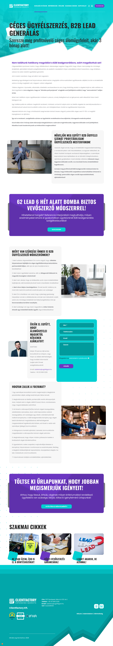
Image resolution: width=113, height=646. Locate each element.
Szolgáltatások (40, 6)
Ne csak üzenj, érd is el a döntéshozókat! (23, 560)
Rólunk (61, 6)
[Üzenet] (76, 349)
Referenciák (53, 6)
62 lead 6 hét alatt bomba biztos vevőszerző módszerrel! (56, 205)
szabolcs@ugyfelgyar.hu (43, 369)
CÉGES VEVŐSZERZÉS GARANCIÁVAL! (54, 560)
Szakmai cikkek (71, 6)
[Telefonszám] (76, 331)
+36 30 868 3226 (99, 6)
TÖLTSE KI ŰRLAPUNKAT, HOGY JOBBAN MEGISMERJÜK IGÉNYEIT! (56, 484)
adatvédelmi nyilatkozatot (78, 358)
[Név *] (76, 325)
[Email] (76, 338)
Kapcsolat (82, 6)
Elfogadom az (73, 358)
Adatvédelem (88, 614)
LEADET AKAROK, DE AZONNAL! (87, 560)
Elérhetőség (98, 614)
